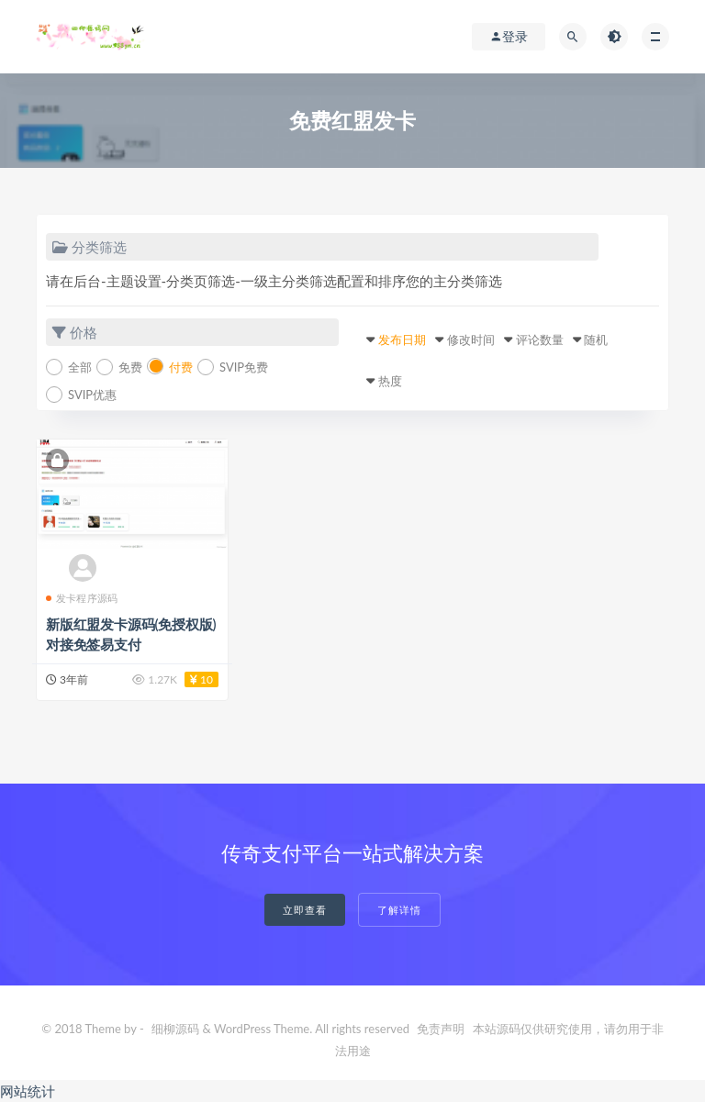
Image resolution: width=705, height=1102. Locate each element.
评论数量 (540, 339)
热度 (390, 380)
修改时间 (471, 339)
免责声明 (440, 1028)
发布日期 (402, 339)
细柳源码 (175, 1028)
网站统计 (27, 1091)
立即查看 (305, 910)
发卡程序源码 (82, 598)
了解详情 (399, 910)
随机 (596, 339)
